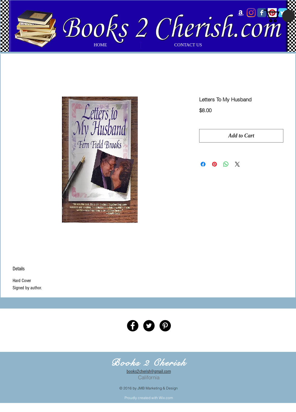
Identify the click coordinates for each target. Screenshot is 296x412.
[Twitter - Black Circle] (149, 325)
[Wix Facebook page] (261, 12)
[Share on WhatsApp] (226, 164)
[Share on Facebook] (203, 164)
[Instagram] (251, 12)
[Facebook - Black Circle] (132, 325)
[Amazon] (240, 12)
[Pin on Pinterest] (214, 164)
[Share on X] (237, 164)
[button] (279, 16)
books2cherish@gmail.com (149, 371)
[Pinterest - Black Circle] (165, 325)
